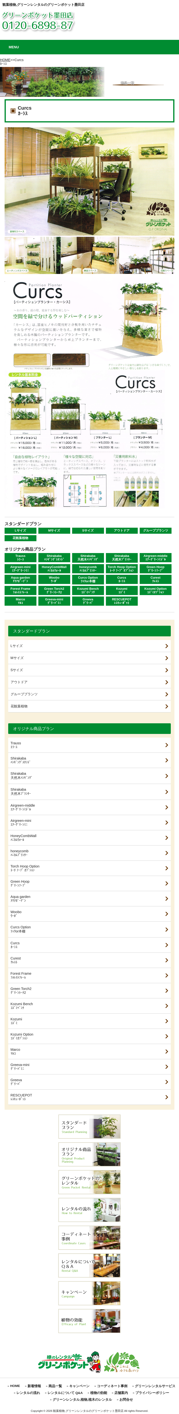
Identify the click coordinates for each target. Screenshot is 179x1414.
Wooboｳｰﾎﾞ (54, 579)
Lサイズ (20, 530)
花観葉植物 (20, 538)
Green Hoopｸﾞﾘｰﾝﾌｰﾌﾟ (155, 568)
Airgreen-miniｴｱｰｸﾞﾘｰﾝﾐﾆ (20, 568)
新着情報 (34, 1386)
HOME (5, 60)
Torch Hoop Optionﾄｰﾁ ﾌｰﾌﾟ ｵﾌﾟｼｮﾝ (122, 568)
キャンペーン (79, 1386)
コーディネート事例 (112, 1386)
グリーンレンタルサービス (155, 1386)
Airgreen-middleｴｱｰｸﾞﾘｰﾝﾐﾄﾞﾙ (155, 557)
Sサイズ (88, 530)
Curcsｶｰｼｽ (121, 579)
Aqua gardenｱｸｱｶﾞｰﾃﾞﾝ (20, 579)
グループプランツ (155, 530)
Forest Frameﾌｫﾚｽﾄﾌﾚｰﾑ (20, 590)
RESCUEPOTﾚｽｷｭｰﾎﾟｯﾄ (121, 601)
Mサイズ (54, 530)
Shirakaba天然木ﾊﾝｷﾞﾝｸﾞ (88, 557)
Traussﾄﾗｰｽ (20, 557)
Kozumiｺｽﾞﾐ (121, 590)
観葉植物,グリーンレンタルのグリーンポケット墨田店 (43, 5)
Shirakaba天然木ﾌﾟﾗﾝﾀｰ (121, 557)
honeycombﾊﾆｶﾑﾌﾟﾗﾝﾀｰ (88, 568)
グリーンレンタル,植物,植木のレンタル (82, 1399)
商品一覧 (55, 1386)
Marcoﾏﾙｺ (20, 601)
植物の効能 (98, 1393)
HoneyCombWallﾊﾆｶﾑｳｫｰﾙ (54, 568)
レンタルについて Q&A (65, 1393)
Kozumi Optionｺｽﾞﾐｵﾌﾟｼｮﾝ (155, 590)
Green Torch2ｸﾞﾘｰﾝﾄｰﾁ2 (54, 590)
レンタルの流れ (28, 1393)
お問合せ (126, 1399)
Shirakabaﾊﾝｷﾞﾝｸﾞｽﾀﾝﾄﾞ (54, 557)
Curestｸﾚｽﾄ (155, 579)
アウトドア (122, 530)
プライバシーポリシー (152, 1393)
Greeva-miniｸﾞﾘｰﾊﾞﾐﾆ (54, 601)
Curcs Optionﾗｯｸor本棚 (88, 579)
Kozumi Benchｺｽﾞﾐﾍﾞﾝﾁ (88, 590)
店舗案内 (121, 1393)
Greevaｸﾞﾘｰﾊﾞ (88, 601)
